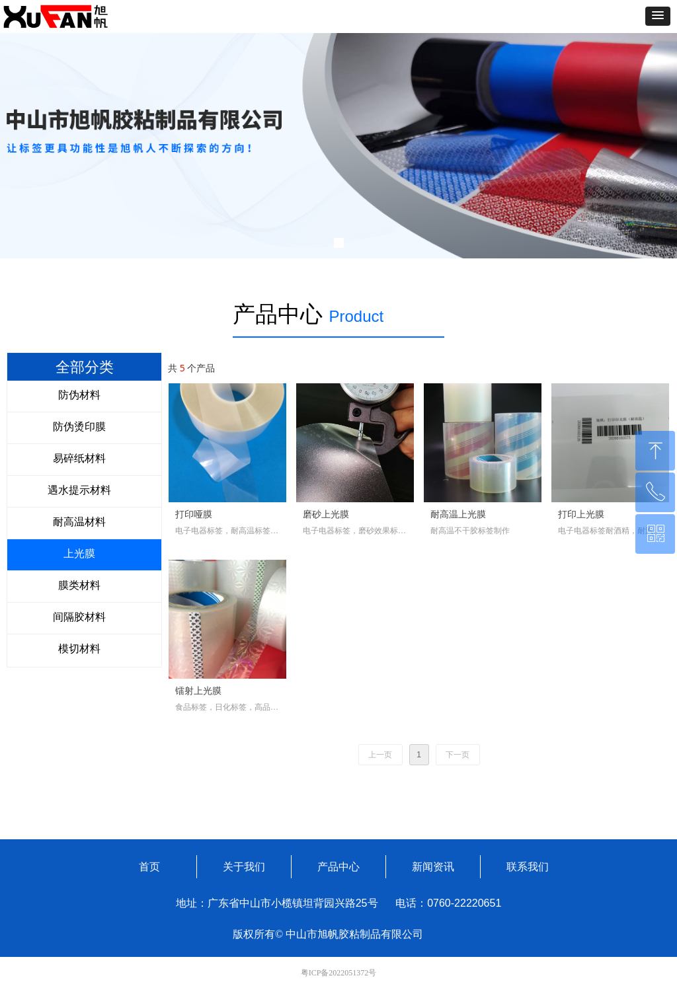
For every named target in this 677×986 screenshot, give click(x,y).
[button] (657, 16)
